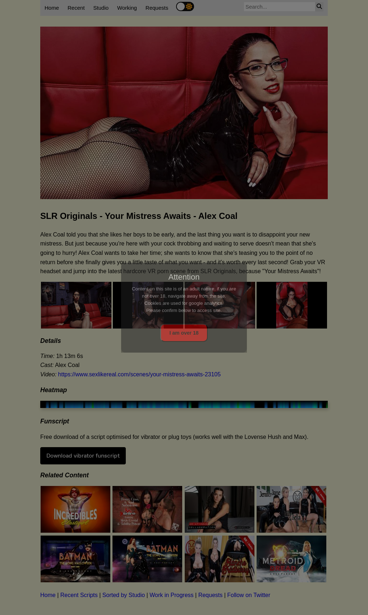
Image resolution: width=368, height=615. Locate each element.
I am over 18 (184, 333)
